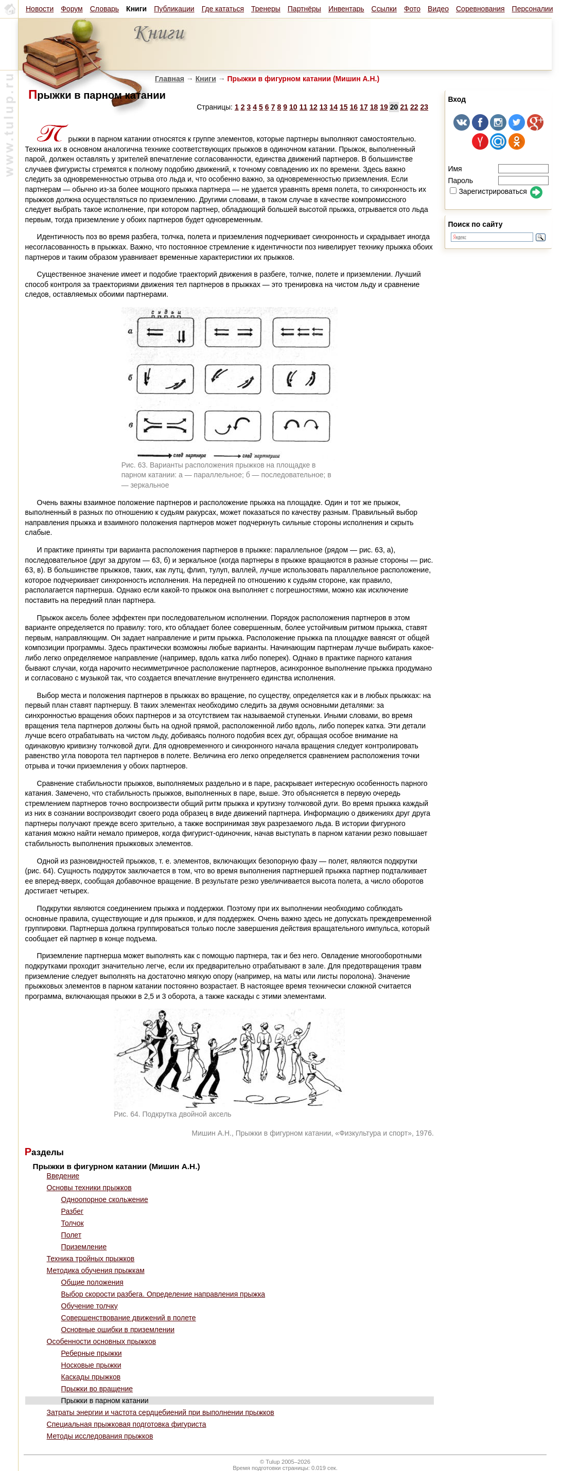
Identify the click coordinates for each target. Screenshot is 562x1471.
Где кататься (223, 9)
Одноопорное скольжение (104, 1199)
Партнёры (304, 9)
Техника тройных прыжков (91, 1258)
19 (384, 107)
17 (364, 107)
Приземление (84, 1247)
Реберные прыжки (91, 1353)
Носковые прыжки (91, 1365)
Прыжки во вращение (97, 1389)
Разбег (72, 1211)
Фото (412, 9)
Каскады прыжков (91, 1377)
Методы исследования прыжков (100, 1436)
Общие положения (92, 1282)
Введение (63, 1176)
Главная (169, 79)
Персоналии (532, 9)
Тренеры (265, 9)
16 (354, 107)
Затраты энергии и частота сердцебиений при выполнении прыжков (160, 1412)
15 (344, 107)
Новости (40, 9)
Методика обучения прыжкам (96, 1270)
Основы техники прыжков (89, 1187)
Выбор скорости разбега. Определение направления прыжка (163, 1294)
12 (313, 107)
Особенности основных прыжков (101, 1341)
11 (304, 107)
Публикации (174, 9)
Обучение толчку (89, 1306)
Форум (72, 9)
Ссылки (384, 9)
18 (374, 107)
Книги (206, 79)
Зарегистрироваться (488, 191)
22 (414, 107)
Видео (438, 9)
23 (424, 107)
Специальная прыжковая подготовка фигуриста (126, 1424)
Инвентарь (346, 9)
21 (404, 107)
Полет (71, 1235)
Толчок (72, 1223)
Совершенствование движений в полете (128, 1318)
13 (324, 107)
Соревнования (480, 9)
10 (293, 107)
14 (333, 107)
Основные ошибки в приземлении (118, 1329)
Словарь (104, 9)
